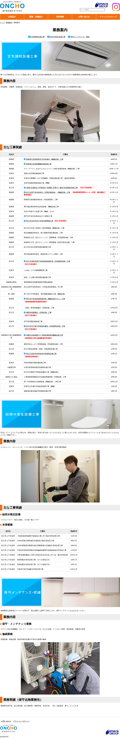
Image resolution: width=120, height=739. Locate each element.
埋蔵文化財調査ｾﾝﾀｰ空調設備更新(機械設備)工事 (44, 335)
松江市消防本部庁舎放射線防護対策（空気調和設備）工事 (48, 261)
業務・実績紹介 (36, 17)
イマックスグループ (108, 17)
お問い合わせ (84, 17)
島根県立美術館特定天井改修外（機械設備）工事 (44, 159)
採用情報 (60, 17)
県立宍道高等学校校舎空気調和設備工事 (41, 354)
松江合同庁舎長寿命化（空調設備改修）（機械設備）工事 (48, 192)
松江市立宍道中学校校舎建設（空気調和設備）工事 (45, 326)
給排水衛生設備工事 (57, 37)
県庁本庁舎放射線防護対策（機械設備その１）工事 (45, 299)
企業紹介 (12, 17)
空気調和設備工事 (38, 37)
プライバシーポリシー (21, 721)
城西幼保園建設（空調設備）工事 (38, 312)
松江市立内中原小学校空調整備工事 (39, 221)
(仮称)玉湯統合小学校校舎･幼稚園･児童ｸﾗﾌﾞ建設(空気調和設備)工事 (52, 188)
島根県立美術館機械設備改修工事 (38, 164)
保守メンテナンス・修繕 (80, 37)
